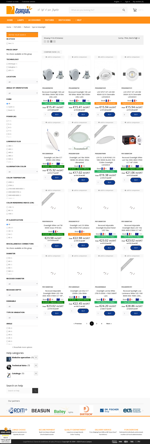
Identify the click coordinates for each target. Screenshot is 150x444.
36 (10, 328)
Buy (56, 114)
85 (10, 265)
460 (10, 156)
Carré (11, 107)
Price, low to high (132, 38)
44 (10, 231)
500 (10, 159)
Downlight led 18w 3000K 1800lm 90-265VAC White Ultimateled (79, 160)
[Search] (98, 10)
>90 (11, 207)
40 (10, 335)
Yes (11, 43)
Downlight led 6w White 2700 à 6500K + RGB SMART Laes (106, 293)
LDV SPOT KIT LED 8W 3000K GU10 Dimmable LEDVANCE (132, 94)
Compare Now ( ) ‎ (52, 52)
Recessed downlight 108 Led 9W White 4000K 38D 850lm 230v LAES (79, 94)
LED (11, 70)
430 (10, 149)
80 (10, 210)
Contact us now (12, 1)
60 (10, 261)
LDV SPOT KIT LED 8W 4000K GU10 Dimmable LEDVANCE (106, 94)
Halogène (12, 67)
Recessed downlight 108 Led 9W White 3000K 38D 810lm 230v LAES (53, 94)
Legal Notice (27, 442)
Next (109, 323)
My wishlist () (138, 1)
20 (10, 228)
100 (10, 214)
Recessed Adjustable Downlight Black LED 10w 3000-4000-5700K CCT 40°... (132, 227)
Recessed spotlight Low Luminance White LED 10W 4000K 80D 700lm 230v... (132, 293)
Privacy (57, 442)
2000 (11, 182)
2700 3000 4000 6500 (16, 189)
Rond (11, 110)
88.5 (10, 271)
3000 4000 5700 (14, 192)
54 (10, 234)
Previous (77, 323)
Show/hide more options (22, 347)
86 (10, 268)
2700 (11, 185)
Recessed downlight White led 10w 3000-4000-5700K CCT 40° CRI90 (132, 160)
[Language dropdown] (118, 1)
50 (10, 258)
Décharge (12, 64)
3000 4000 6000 (14, 195)
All (9, 104)
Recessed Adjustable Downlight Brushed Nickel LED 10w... (106, 227)
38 (10, 331)
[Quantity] (47, 114)
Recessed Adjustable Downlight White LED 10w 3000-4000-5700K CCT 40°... (53, 293)
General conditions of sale (44, 442)
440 (10, 152)
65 (10, 238)
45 (10, 338)
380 (10, 146)
